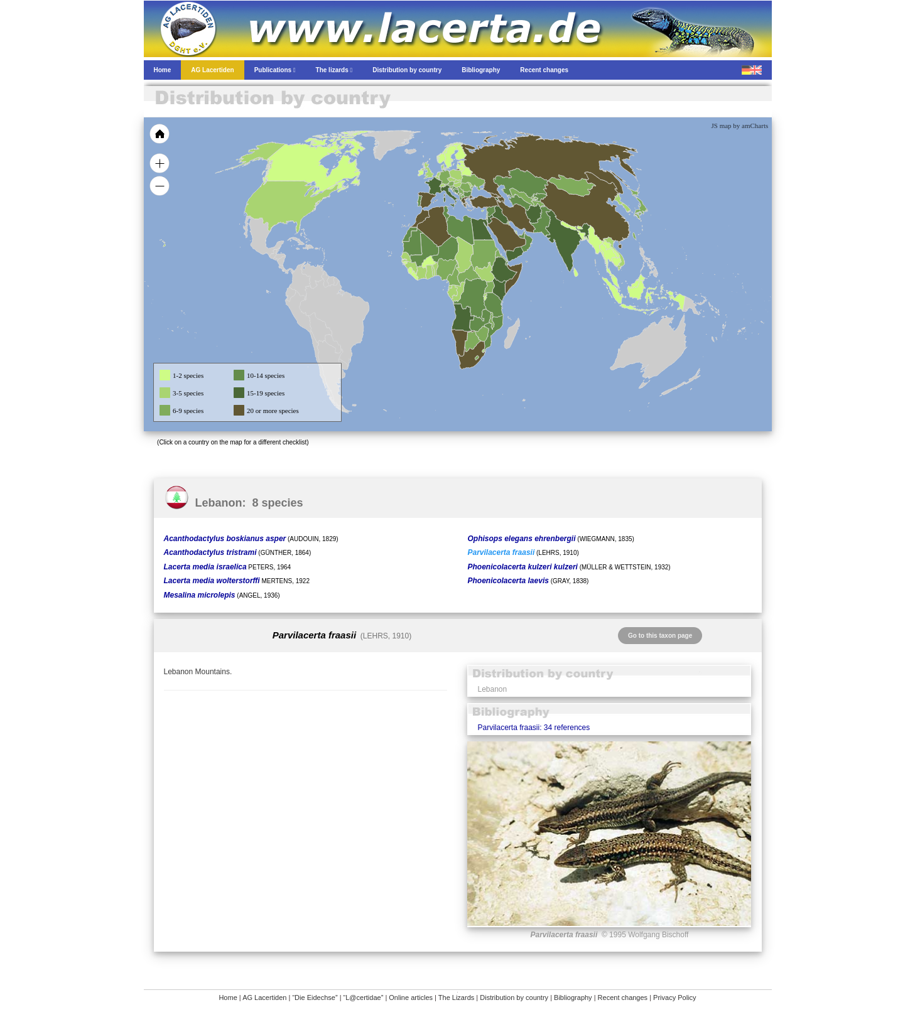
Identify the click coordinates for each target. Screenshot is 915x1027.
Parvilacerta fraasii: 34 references (533, 727)
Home (228, 997)
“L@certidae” (364, 997)
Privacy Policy (674, 997)
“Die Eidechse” (314, 997)
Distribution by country (514, 997)
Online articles (411, 997)
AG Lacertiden (264, 997)
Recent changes (623, 997)
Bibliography (573, 997)
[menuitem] (521, 235)
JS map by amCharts (740, 125)
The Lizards (456, 997)
